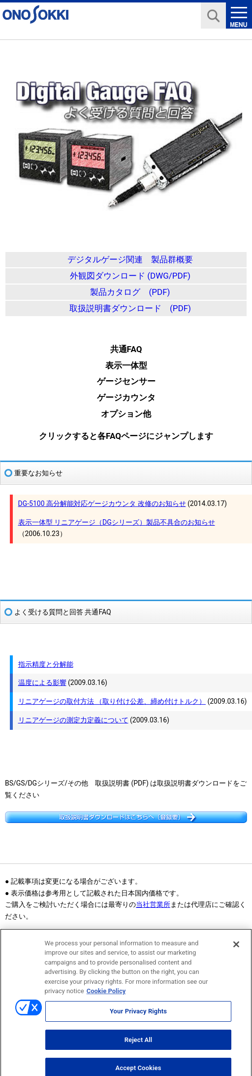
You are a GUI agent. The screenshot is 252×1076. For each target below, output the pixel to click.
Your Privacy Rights (138, 1016)
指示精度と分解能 (45, 664)
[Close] (236, 949)
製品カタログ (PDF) (130, 292)
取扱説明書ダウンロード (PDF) (130, 308)
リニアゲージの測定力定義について (73, 720)
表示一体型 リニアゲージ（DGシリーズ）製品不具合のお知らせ (116, 522)
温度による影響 (42, 682)
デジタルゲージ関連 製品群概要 (130, 259)
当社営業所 (153, 904)
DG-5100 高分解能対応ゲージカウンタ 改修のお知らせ (102, 503)
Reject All (139, 1044)
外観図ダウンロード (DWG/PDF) (130, 276)
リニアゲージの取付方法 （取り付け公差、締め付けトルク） (112, 701)
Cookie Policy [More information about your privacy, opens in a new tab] (106, 996)
